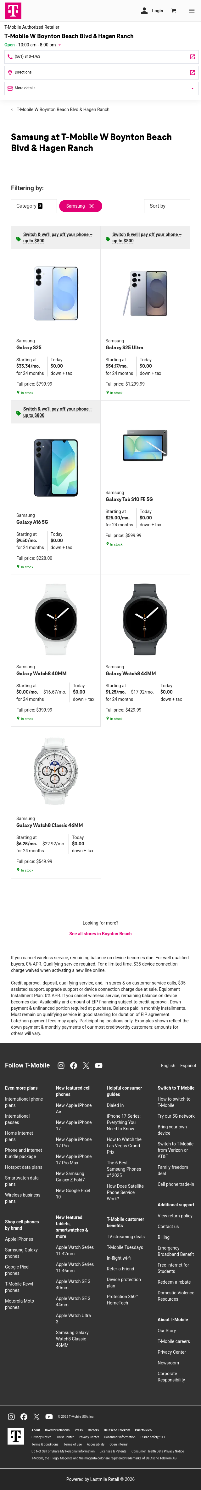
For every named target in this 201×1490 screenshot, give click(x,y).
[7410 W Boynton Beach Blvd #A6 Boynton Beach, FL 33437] (101, 73)
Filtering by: (27, 188)
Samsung (75, 206)
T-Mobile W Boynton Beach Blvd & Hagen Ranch (62, 109)
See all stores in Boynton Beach (100, 933)
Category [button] (26, 206)
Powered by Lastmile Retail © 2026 (100, 1479)
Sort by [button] (167, 206)
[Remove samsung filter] (83, 206)
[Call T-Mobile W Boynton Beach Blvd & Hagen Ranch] (101, 57)
